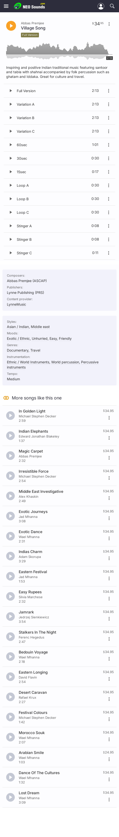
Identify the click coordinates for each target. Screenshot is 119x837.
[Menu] (6, 6)
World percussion (65, 362)
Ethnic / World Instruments (28, 362)
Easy (53, 338)
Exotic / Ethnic (18, 338)
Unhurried (40, 338)
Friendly (65, 338)
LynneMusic (16, 304)
